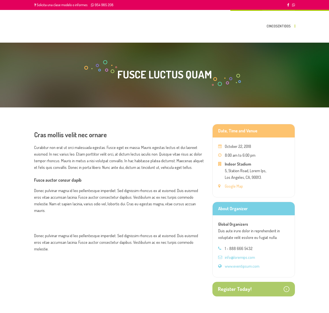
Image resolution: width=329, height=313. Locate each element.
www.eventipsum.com (242, 266)
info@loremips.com (240, 257)
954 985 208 (104, 5)
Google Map (234, 186)
